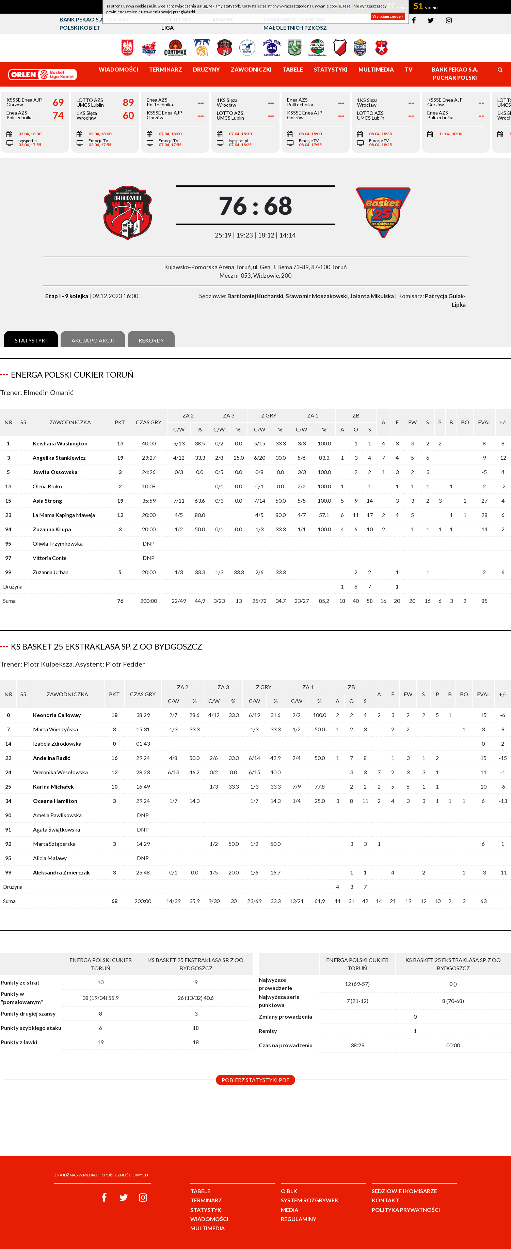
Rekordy (151, 340)
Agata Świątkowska (56, 829)
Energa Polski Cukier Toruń (72, 374)
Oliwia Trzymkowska (58, 543)
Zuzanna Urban (50, 572)
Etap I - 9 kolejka (66, 296)
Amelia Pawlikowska (57, 815)
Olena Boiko (47, 486)
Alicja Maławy (50, 858)
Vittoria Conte (49, 557)
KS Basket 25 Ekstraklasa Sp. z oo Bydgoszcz (106, 646)
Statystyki (31, 340)
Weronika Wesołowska (60, 772)
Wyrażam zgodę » (387, 16)
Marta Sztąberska (54, 843)
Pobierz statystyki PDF (255, 1080)
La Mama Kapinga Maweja (64, 515)
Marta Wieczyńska (55, 729)
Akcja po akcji (92, 340)
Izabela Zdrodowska (57, 743)
